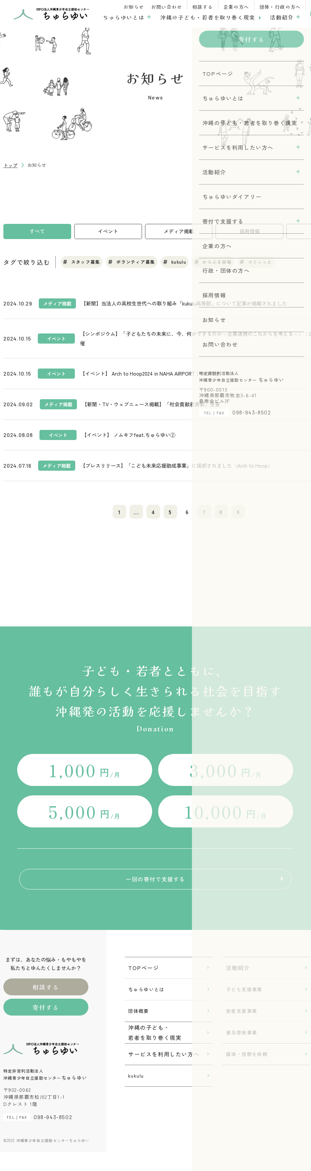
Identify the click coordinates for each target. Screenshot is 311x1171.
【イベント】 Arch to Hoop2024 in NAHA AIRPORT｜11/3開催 (154, 377)
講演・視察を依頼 (246, 1073)
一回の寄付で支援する (155, 891)
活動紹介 (281, 17)
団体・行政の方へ (280, 6)
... (128, 517)
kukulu (136, 1094)
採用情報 (249, 232)
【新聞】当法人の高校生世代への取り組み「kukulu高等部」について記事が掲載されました (191, 305)
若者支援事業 (241, 1029)
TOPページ (143, 987)
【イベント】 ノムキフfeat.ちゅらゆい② (131, 438)
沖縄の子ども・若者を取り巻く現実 (207, 17)
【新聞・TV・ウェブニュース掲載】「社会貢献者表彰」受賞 (155, 408)
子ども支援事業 (244, 1008)
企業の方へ (236, 6)
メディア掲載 (179, 232)
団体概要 (138, 1029)
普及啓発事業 (241, 1051)
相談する (202, 6)
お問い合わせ (166, 6)
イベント (108, 232)
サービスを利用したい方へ (163, 1073)
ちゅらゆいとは (123, 17)
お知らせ (133, 6)
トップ (10, 165)
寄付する (45, 1026)
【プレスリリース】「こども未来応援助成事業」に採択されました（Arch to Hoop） (182, 469)
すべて (37, 232)
